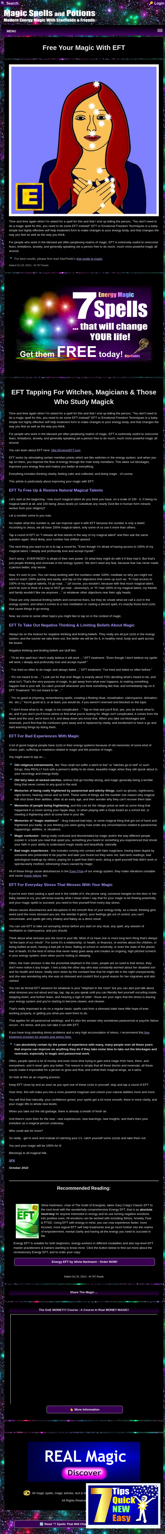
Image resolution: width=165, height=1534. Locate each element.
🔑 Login (156, 3)
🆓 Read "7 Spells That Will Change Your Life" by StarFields (83, 1524)
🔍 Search (10, 3)
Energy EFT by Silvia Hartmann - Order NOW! (85, 1261)
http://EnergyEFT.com (66, 450)
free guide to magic (89, 258)
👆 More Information (84, 1409)
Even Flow (76, 871)
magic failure (32, 875)
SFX (12, 1160)
